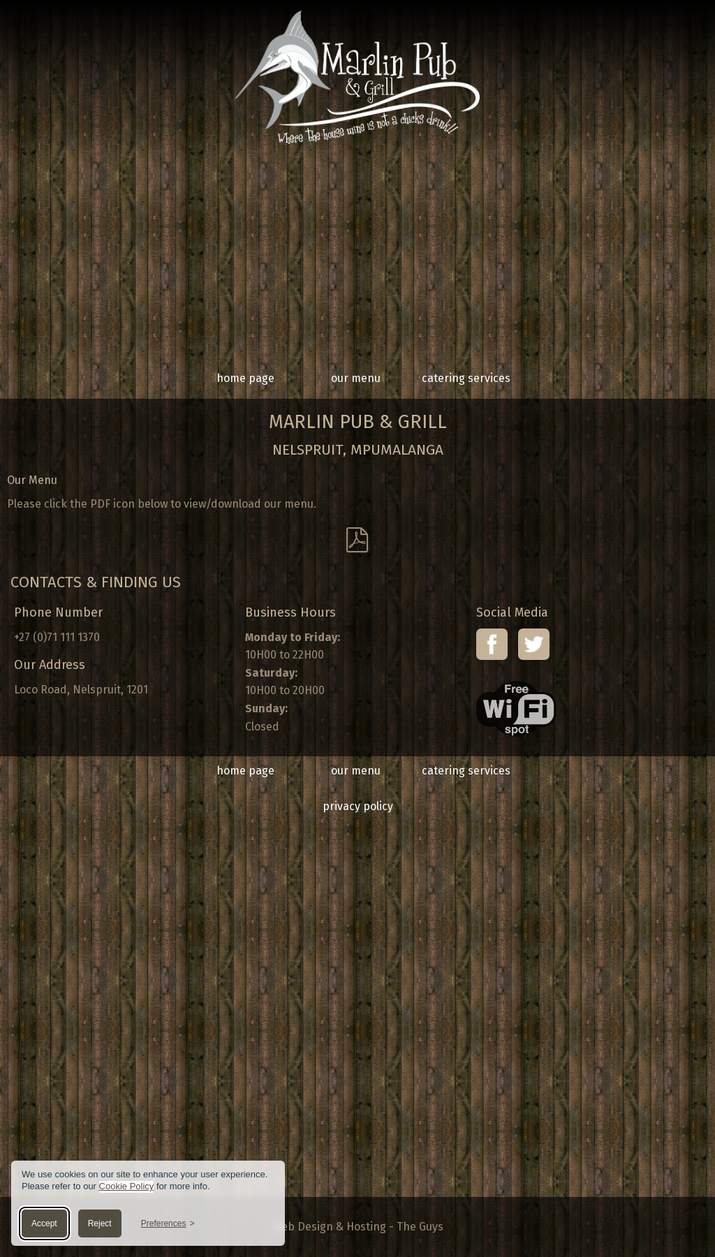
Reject (100, 1223)
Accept (44, 1223)
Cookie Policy (126, 1186)
